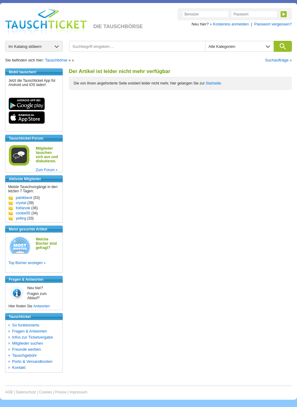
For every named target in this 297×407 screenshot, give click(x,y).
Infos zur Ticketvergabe (32, 337)
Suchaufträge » (278, 60)
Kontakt (18, 367)
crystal (21, 203)
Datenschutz (26, 392)
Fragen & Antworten (29, 331)
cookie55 (23, 213)
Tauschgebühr (24, 355)
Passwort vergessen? (273, 24)
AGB (9, 392)
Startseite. (214, 83)
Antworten (41, 306)
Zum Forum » (47, 170)
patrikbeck (24, 198)
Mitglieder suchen (27, 343)
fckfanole (23, 208)
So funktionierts (25, 325)
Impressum (78, 392)
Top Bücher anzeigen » (27, 263)
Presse (60, 392)
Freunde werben (26, 349)
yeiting (21, 218)
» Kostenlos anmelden (229, 24)
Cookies (45, 392)
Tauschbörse (56, 60)
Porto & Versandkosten (32, 361)
